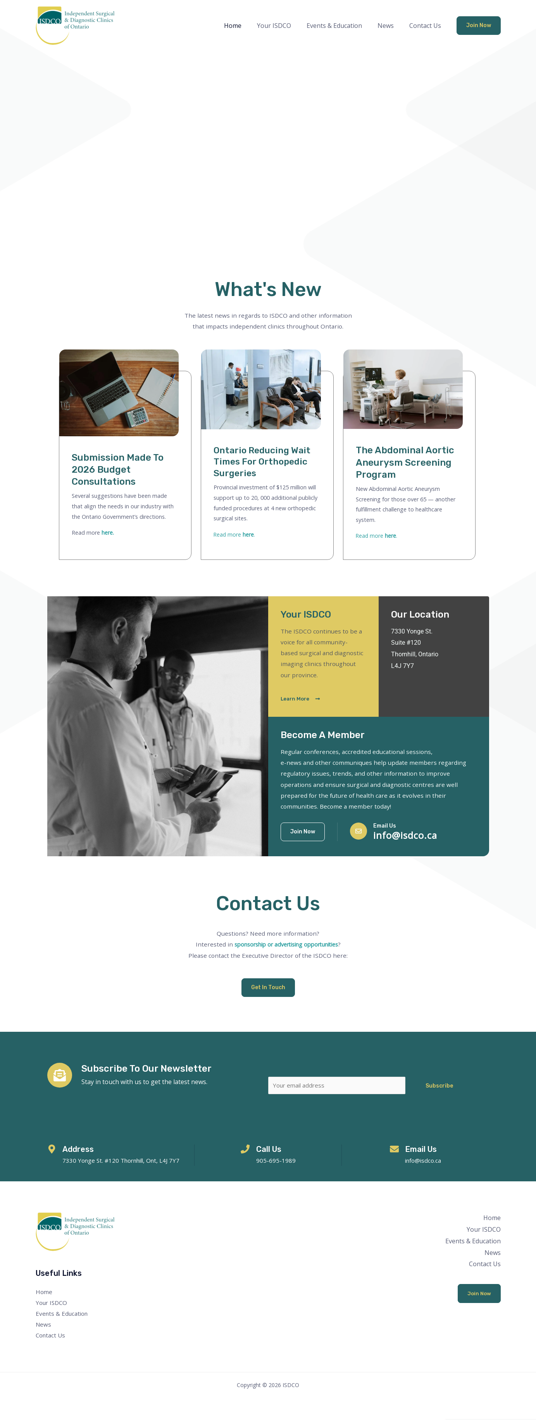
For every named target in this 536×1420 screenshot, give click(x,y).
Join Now (478, 1294)
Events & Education (342, 25)
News (390, 25)
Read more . (235, 534)
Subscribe (439, 1086)
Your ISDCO (285, 25)
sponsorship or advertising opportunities (286, 944)
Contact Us (427, 25)
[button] (479, 25)
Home (246, 25)
